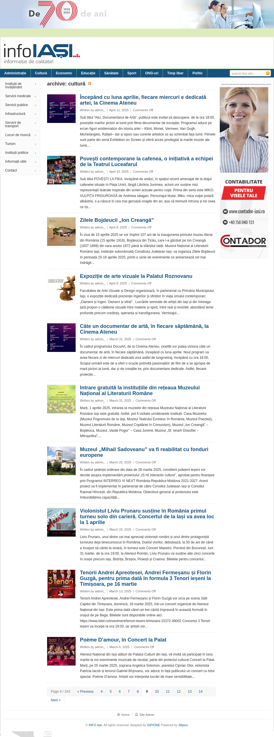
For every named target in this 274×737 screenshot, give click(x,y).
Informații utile (16, 162)
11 (168, 692)
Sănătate (111, 73)
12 (179, 692)
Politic (197, 73)
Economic (64, 73)
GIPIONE (153, 725)
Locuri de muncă (18, 135)
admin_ (100, 110)
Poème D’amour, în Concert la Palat (123, 640)
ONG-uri (151, 73)
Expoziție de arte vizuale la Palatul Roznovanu (136, 276)
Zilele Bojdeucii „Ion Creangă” (117, 220)
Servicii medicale (18, 96)
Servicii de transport (13, 124)
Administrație (15, 73)
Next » (56, 700)
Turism (10, 144)
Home (125, 714)
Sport (131, 73)
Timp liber (175, 73)
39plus (183, 725)
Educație (88, 73)
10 (157, 692)
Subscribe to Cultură (90, 83)
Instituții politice (16, 153)
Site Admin (146, 714)
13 (190, 692)
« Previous (85, 692)
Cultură (41, 73)
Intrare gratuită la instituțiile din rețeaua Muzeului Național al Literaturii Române (140, 390)
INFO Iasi (95, 725)
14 (200, 692)
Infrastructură (15, 114)
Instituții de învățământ (13, 85)
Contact (11, 170)
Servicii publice (16, 105)
